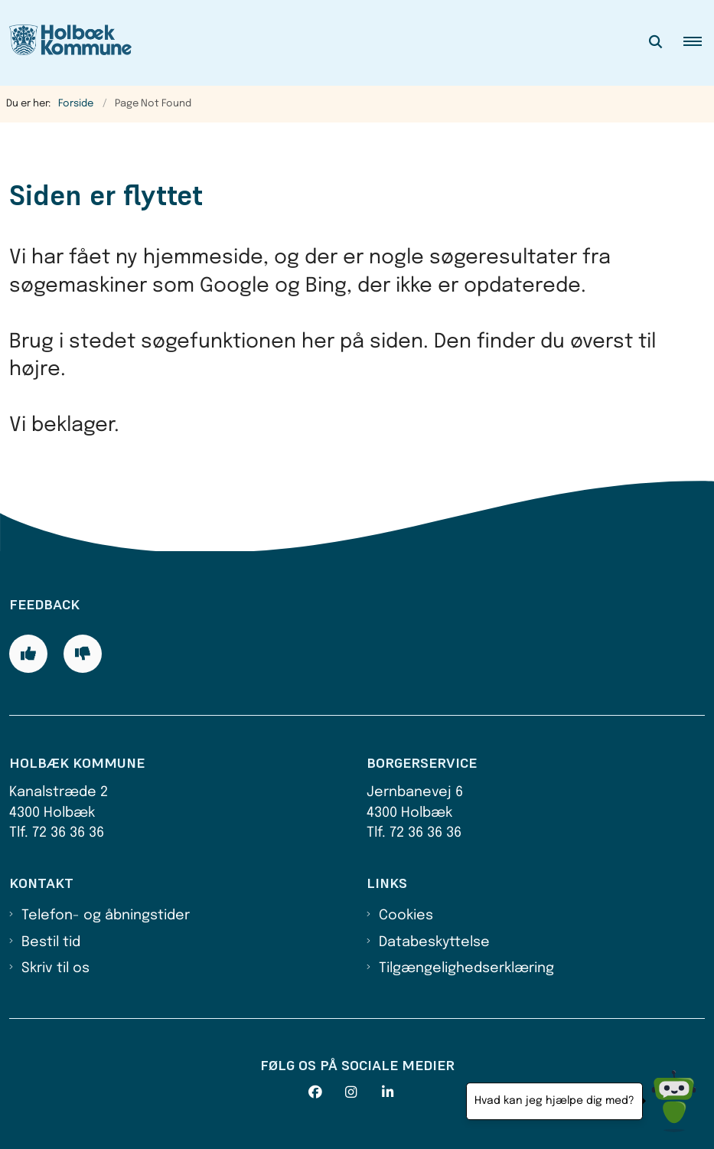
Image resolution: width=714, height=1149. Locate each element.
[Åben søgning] (655, 42)
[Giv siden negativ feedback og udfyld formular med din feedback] (83, 654)
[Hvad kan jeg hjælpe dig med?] (673, 1101)
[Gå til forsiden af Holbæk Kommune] (66, 42)
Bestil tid (50, 942)
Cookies (406, 915)
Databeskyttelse (434, 942)
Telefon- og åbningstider (105, 915)
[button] (698, 42)
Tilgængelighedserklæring (466, 968)
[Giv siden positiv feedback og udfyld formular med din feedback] (28, 654)
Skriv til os (55, 968)
